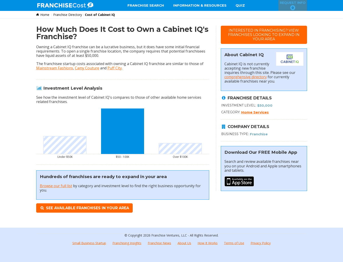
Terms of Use (234, 243)
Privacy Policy (261, 243)
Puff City (114, 68)
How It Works (208, 243)
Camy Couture (87, 68)
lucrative (111, 46)
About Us (184, 243)
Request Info (293, 5)
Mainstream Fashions (54, 68)
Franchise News (159, 243)
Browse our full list (56, 185)
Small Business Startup (89, 243)
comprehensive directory (245, 76)
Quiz (240, 5)
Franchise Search (145, 5)
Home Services (255, 112)
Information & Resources (199, 5)
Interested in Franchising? (264, 34)
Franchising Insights (126, 243)
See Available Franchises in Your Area (84, 208)
